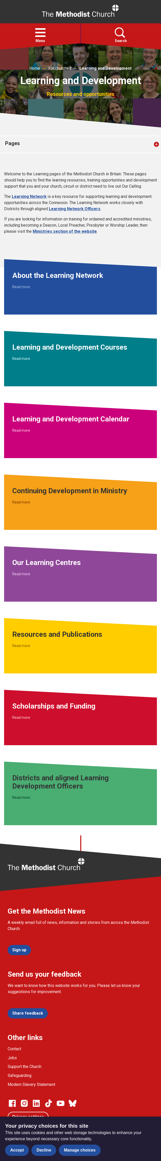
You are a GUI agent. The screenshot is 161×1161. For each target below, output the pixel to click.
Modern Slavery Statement (31, 1084)
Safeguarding (19, 1075)
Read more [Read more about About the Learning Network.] (21, 287)
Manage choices (80, 1150)
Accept (17, 1150)
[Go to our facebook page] (12, 1103)
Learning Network (29, 196)
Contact (14, 1048)
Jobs (12, 1057)
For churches (59, 68)
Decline (44, 1150)
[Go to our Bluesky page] (72, 1103)
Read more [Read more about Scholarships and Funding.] (21, 717)
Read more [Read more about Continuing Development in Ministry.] (21, 502)
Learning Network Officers (74, 208)
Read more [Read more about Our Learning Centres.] (21, 574)
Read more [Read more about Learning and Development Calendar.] (21, 430)
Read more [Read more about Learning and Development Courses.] (21, 359)
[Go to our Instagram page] (24, 1103)
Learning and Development (105, 68)
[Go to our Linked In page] (36, 1103)
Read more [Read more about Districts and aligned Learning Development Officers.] (21, 797)
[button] (40, 32)
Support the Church (24, 1066)
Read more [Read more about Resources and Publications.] (21, 646)
